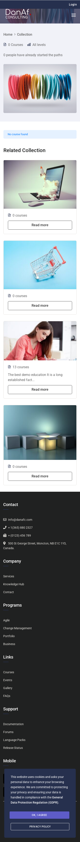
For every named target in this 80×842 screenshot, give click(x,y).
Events (7, 680)
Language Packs (14, 740)
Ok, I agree (39, 815)
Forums (8, 732)
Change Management (17, 628)
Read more (40, 225)
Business (9, 644)
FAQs (6, 696)
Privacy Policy (40, 826)
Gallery (7, 688)
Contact (8, 592)
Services (8, 576)
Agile (6, 620)
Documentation (13, 724)
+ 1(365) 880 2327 (20, 527)
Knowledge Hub (13, 584)
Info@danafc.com (20, 519)
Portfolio (9, 636)
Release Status (13, 748)
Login (73, 4)
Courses (8, 672)
